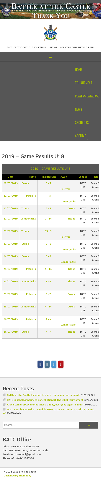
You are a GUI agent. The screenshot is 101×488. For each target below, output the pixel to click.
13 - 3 (48, 231)
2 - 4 (48, 244)
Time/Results (48, 177)
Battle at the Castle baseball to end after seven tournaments (43, 395)
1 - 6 (48, 281)
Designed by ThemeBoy (17, 475)
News (78, 109)
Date (11, 177)
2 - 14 (48, 218)
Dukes (28, 183)
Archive (80, 135)
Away (64, 177)
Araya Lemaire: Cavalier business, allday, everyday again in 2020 (44, 404)
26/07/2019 (11, 319)
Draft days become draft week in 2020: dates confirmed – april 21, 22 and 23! (48, 411)
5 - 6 (48, 256)
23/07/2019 (11, 231)
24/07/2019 (11, 256)
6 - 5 (48, 183)
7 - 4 (48, 319)
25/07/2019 (11, 281)
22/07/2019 (11, 183)
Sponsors (82, 122)
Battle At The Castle (18, 47)
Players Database (87, 96)
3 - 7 (48, 294)
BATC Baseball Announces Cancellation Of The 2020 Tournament (45, 400)
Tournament (83, 82)
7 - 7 (48, 332)
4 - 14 (48, 269)
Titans (28, 208)
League (83, 177)
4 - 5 (48, 196)
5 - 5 (48, 208)
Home (78, 69)
